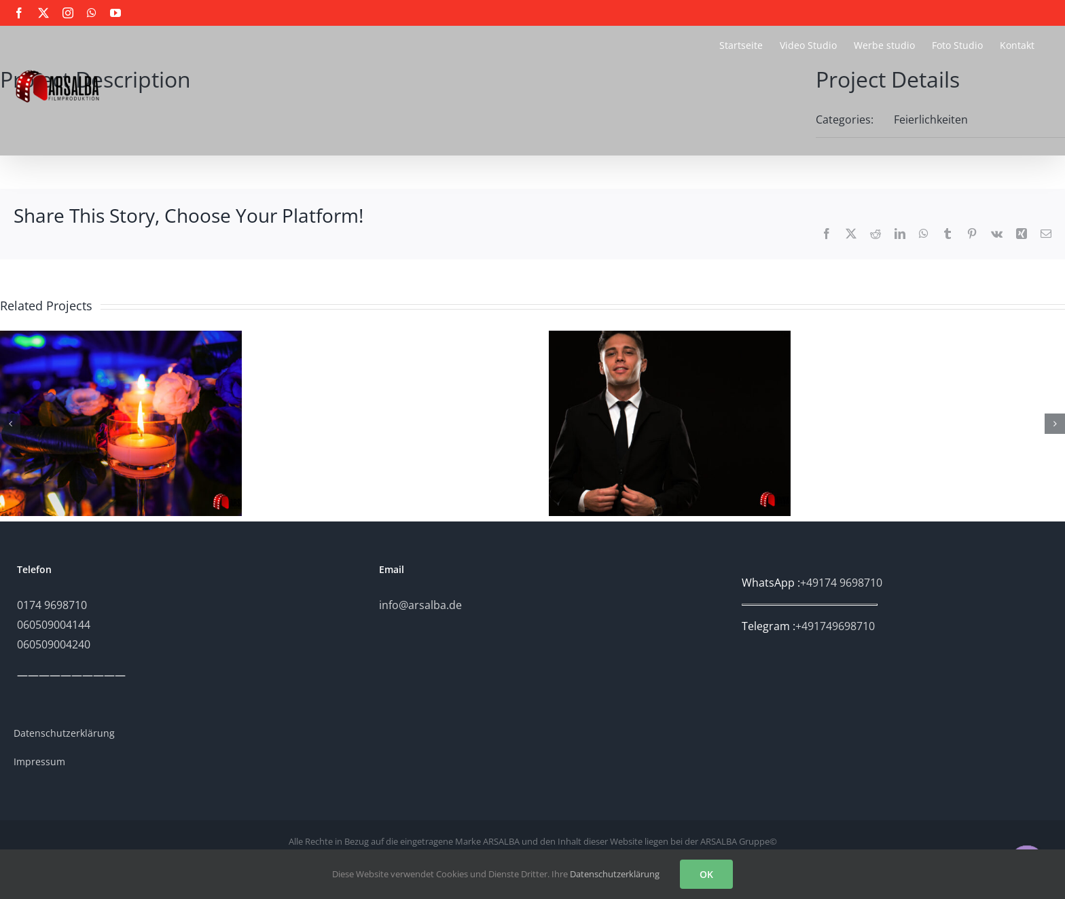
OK (706, 874)
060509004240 (53, 644)
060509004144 (53, 624)
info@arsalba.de (420, 605)
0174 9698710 (52, 605)
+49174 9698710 (841, 582)
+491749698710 (835, 626)
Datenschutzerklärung (615, 874)
